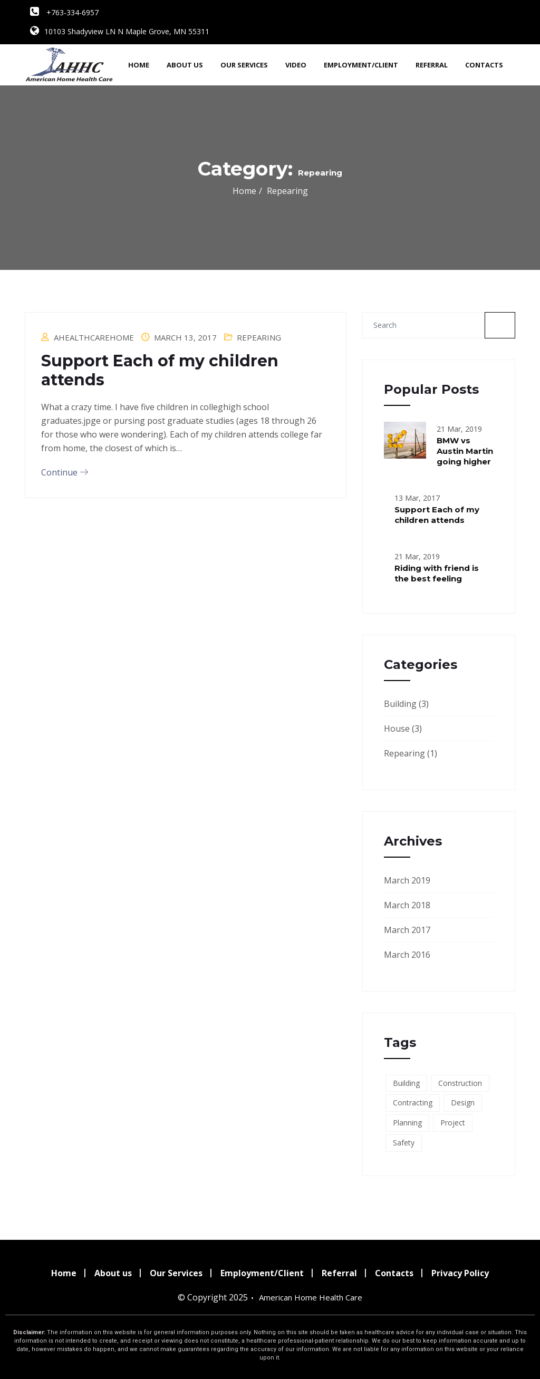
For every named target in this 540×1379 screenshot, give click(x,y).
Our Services (244, 65)
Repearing (259, 337)
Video (295, 65)
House (397, 728)
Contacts (484, 65)
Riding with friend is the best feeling (436, 573)
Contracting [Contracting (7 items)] (412, 1103)
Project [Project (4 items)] (452, 1123)
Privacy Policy (460, 1273)
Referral (432, 65)
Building (400, 704)
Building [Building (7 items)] (406, 1083)
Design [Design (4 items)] (463, 1103)
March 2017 (407, 930)
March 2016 (407, 954)
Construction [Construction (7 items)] (460, 1083)
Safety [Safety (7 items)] (403, 1143)
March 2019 (407, 880)
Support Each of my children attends (159, 370)
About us (185, 65)
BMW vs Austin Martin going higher (465, 451)
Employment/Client (361, 65)
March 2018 (407, 905)
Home (138, 65)
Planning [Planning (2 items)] (407, 1123)
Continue (64, 472)
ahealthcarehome (94, 337)
